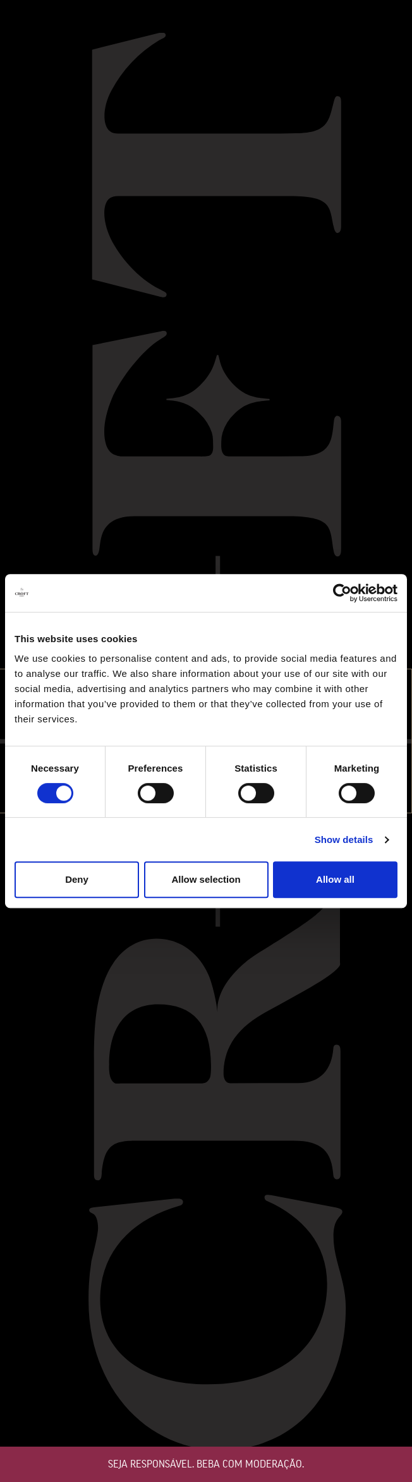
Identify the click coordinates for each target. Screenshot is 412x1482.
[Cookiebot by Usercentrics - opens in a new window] (342, 592)
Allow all (335, 879)
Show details (344, 839)
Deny (76, 879)
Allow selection (205, 879)
